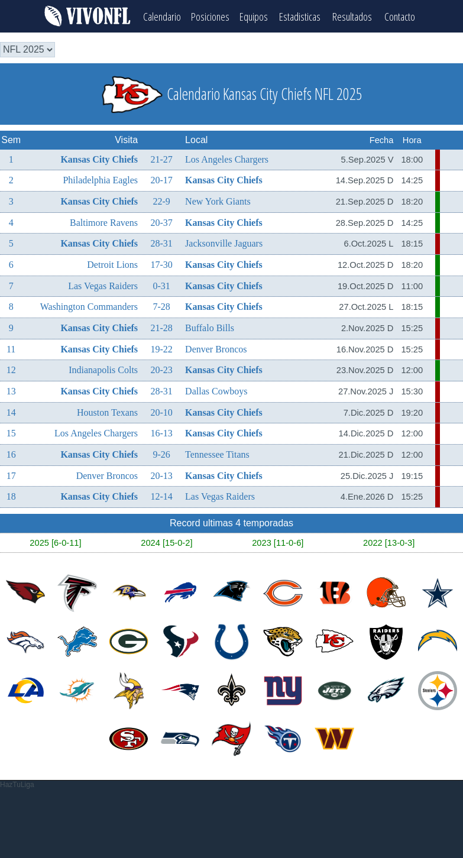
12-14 (161, 495)
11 (11, 348)
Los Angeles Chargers (226, 158)
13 (11, 390)
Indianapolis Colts (103, 369)
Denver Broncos (216, 348)
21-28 (161, 327)
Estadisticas (302, 15)
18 (11, 495)
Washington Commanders (89, 306)
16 (11, 453)
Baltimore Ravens (104, 221)
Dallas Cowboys (216, 390)
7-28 (161, 306)
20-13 (161, 475)
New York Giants (218, 200)
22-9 (161, 200)
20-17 (161, 179)
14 (11, 411)
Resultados (355, 15)
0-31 (161, 285)
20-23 (161, 369)
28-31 (161, 243)
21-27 (161, 158)
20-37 (161, 221)
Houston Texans (107, 411)
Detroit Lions (112, 263)
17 (11, 475)
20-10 (161, 411)
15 (11, 433)
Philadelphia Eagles (100, 179)
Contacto (402, 15)
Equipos (256, 15)
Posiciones (210, 15)
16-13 (161, 433)
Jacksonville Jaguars (224, 243)
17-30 (161, 263)
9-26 (161, 453)
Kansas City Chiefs (99, 158)
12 (11, 369)
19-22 (161, 348)
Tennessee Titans (217, 453)
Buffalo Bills (209, 327)
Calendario (160, 15)
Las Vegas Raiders (103, 285)
